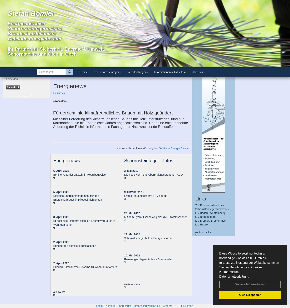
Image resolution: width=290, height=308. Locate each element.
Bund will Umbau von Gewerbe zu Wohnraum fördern (85, 267)
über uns (198, 72)
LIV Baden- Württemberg (210, 213)
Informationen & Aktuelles (170, 72)
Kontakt (110, 305)
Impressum (230, 272)
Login (99, 305)
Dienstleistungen (138, 72)
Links (200, 198)
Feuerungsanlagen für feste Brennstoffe (147, 259)
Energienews (66, 160)
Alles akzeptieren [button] (250, 294)
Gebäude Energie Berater (174, 148)
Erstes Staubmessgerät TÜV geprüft (145, 195)
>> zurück (59, 93)
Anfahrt (167, 305)
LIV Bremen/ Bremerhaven (211, 220)
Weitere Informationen (250, 284)
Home (84, 72)
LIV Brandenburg (205, 216)
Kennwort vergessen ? (19, 96)
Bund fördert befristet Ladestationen (74, 245)
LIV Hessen (202, 224)
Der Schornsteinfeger (107, 72)
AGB (177, 305)
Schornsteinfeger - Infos (148, 160)
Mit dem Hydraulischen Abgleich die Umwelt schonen (155, 217)
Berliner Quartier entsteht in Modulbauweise (79, 174)
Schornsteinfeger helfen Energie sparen (148, 238)
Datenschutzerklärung (234, 276)
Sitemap (188, 305)
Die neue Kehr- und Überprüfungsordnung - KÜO (153, 174)
